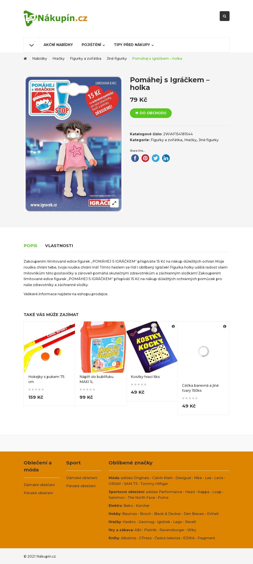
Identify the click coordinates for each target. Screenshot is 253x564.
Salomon (117, 497)
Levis (218, 478)
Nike (198, 478)
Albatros (128, 538)
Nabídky (39, 58)
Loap (216, 492)
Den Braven (194, 514)
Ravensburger (171, 530)
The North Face (141, 497)
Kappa (203, 492)
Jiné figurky (117, 58)
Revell (190, 522)
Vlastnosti (59, 245)
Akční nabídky (58, 45)
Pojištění (91, 45)
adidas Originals (135, 478)
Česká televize (167, 538)
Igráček (163, 522)
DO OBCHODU (153, 113)
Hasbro (129, 522)
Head (190, 492)
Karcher (143, 506)
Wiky (191, 530)
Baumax (129, 514)
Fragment (206, 538)
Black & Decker (167, 514)
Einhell (213, 514)
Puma (163, 497)
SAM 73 (131, 484)
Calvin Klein (162, 478)
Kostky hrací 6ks (145, 377)
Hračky (58, 58)
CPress (145, 538)
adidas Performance (164, 492)
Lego (177, 522)
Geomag (146, 522)
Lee (208, 478)
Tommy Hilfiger (154, 484)
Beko (128, 506)
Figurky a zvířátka (85, 58)
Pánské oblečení (38, 493)
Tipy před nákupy (132, 45)
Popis (30, 245)
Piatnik (150, 530)
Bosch (145, 514)
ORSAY (115, 484)
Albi (137, 530)
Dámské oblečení (39, 485)
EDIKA (189, 538)
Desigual (183, 478)
